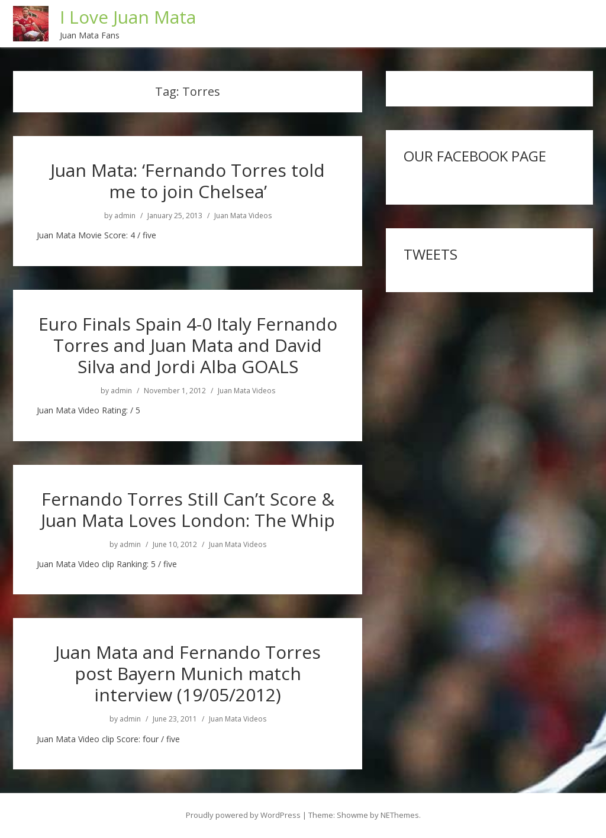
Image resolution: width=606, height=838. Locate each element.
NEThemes (400, 815)
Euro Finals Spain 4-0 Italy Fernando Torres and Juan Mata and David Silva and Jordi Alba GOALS (187, 345)
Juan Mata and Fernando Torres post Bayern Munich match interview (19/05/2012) (188, 673)
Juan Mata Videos (243, 216)
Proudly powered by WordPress (243, 815)
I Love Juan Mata (128, 17)
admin (125, 216)
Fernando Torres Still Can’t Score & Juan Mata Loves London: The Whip (188, 509)
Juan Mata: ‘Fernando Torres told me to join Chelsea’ (187, 180)
